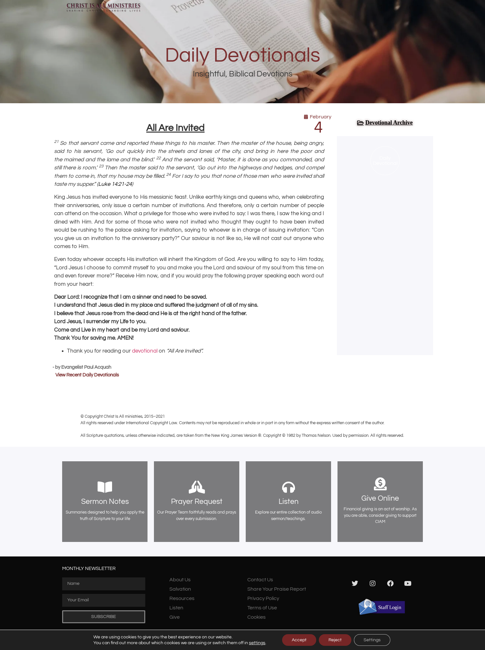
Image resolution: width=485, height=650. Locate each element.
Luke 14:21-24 (115, 184)
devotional (144, 351)
